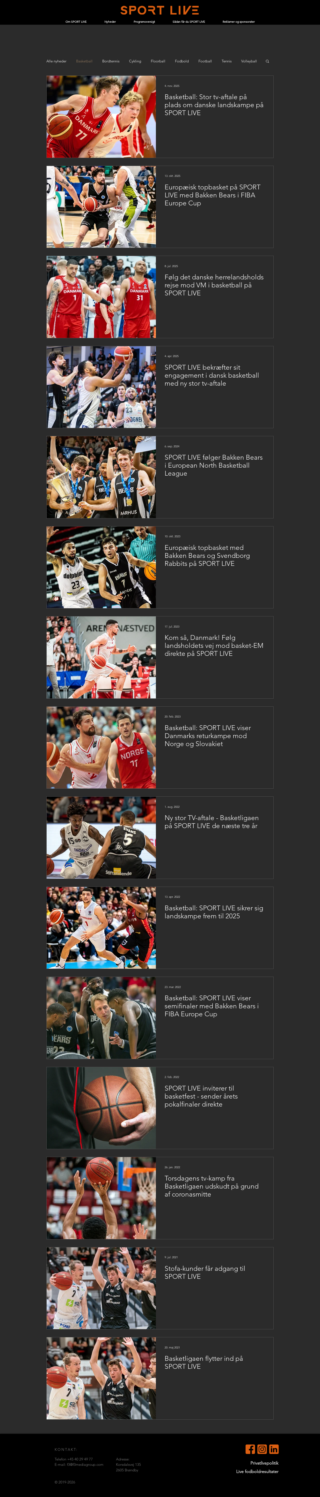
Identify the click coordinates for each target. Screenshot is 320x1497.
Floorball (158, 61)
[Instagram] (262, 1449)
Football (205, 61)
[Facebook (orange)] (250, 1449)
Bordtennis (110, 61)
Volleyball (249, 61)
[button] (267, 61)
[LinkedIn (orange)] (274, 1449)
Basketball (84, 61)
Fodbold (182, 61)
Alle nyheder (56, 61)
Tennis (227, 61)
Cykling (135, 61)
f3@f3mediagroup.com (85, 1464)
